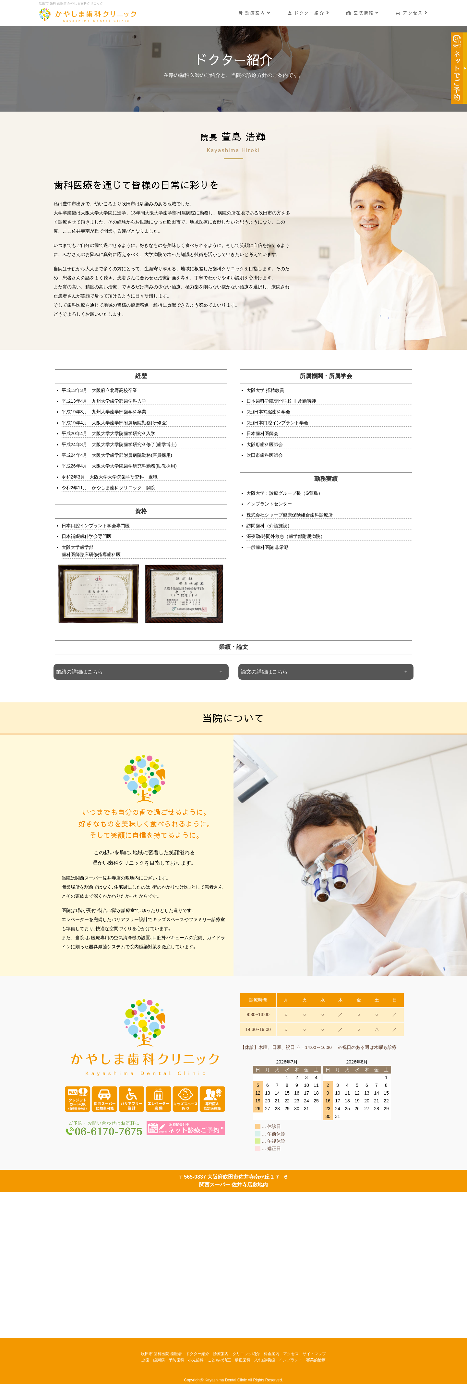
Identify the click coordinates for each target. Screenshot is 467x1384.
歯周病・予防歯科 (168, 1360)
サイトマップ (314, 1354)
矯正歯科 (242, 1360)
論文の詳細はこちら (264, 671)
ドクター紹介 (308, 12)
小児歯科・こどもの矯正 (209, 1360)
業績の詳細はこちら (79, 671)
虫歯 (145, 1360)
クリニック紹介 (246, 1354)
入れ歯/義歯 (264, 1360)
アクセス (412, 12)
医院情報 (362, 12)
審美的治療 (316, 1360)
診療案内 (254, 12)
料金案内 (271, 1354)
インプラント (290, 1360)
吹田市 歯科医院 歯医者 (161, 1354)
